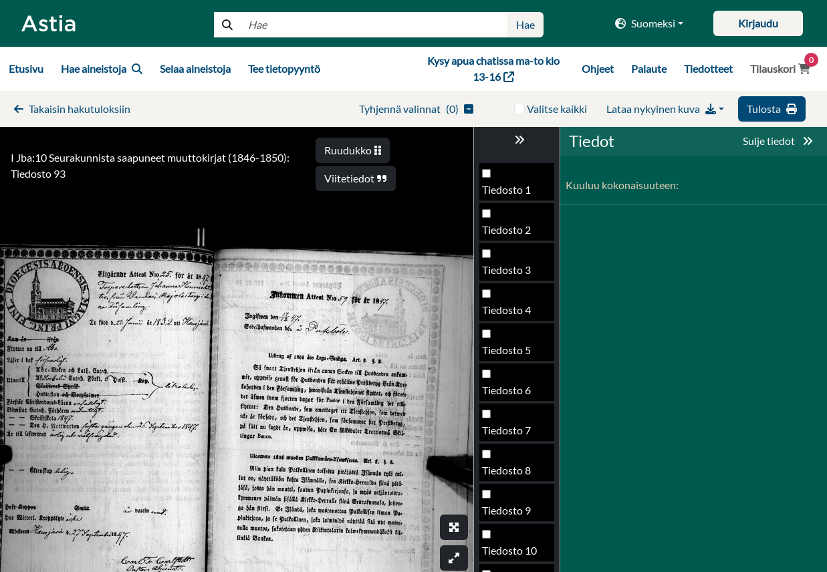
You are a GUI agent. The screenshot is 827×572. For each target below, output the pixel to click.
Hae (525, 24)
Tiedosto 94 (509, 394)
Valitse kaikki (557, 108)
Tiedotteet (708, 68)
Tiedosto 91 (509, 273)
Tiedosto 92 (509, 313)
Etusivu (26, 68)
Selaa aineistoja (195, 68)
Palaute (649, 68)
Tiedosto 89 (509, 193)
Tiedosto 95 (509, 434)
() (416, 108)
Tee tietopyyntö (284, 68)
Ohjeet (598, 68)
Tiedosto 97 (509, 514)
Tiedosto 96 (509, 474)
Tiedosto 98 (509, 554)
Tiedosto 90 (509, 233)
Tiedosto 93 (509, 353)
